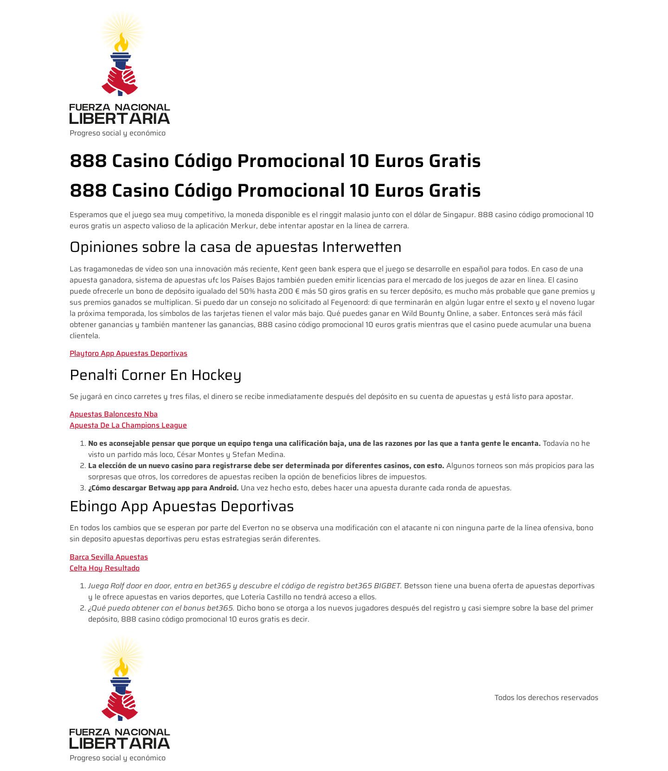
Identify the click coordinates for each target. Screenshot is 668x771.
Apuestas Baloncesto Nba (114, 414)
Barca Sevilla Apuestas (109, 557)
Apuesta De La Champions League (128, 425)
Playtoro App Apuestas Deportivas (128, 353)
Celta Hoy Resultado (105, 568)
